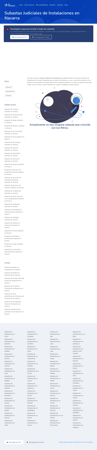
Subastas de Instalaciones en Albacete (9, 341)
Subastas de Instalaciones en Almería (9, 356)
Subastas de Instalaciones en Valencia (78, 403)
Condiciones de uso (79, 442)
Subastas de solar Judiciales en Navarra (14, 138)
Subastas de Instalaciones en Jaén (55, 334)
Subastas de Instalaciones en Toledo (78, 395)
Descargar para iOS (20, 37)
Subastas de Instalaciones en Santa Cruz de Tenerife (78, 350)
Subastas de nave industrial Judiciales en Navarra (13, 132)
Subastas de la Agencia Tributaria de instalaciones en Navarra (13, 288)
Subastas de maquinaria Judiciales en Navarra (12, 205)
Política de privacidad (65, 442)
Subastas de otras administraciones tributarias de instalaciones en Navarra (14, 296)
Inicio (21, 5)
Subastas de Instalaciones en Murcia (55, 386)
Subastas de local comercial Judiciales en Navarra (13, 116)
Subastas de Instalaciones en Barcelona (9, 393)
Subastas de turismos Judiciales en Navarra (11, 149)
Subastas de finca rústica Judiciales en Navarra (12, 143)
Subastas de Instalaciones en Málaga (55, 371)
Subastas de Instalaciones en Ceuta (32, 349)
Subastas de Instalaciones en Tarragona (78, 381)
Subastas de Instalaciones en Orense (55, 400)
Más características (42, 5)
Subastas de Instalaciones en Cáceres (9, 415)
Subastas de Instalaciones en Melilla (55, 378)
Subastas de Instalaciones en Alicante (9, 349)
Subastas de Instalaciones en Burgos (9, 408)
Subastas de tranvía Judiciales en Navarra (14, 232)
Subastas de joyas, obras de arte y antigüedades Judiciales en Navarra (14, 198)
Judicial (8, 95)
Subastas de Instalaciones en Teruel (78, 388)
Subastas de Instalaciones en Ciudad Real (32, 356)
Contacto (60, 5)
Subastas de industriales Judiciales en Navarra (12, 154)
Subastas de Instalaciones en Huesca (32, 423)
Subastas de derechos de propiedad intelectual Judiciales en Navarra (12, 180)
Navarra (8, 87)
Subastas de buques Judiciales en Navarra (14, 165)
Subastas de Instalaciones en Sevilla (78, 366)
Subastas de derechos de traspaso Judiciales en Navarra (14, 186)
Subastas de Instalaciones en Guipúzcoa (32, 386)
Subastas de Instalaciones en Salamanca (78, 341)
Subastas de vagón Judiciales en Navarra (13, 245)
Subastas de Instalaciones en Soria (78, 373)
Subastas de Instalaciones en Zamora (78, 418)
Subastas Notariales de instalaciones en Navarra (12, 274)
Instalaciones (10, 91)
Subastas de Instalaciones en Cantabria (32, 334)
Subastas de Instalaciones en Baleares (9, 386)
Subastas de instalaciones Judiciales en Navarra (12, 192)
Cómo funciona (29, 5)
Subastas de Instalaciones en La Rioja (79, 334)
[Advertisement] (48, 59)
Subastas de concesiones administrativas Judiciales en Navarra (13, 252)
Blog (66, 5)
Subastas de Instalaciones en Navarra (55, 393)
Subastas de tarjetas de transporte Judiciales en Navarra (12, 225)
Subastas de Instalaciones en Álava (9, 334)
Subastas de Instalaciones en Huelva (32, 415)
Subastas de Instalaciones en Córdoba (32, 363)
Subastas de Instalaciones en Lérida (55, 356)
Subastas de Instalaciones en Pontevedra (55, 423)
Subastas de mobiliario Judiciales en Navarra (11, 219)
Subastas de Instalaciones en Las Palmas (56, 415)
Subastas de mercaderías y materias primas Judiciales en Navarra (13, 212)
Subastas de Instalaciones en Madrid (55, 363)
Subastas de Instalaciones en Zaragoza (78, 425)
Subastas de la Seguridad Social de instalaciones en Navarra (12, 304)
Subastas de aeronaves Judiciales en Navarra (12, 160)
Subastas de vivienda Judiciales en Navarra (11, 110)
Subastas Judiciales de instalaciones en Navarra (12, 268)
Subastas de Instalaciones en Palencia (55, 408)
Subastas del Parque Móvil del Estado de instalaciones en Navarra (14, 280)
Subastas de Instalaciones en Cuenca (32, 378)
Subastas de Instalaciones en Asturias (9, 363)
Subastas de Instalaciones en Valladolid (78, 410)
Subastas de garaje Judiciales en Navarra (13, 121)
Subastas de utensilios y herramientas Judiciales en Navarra (12, 238)
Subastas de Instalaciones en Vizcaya (9, 400)
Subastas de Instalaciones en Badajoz (9, 378)
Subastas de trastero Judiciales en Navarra (14, 127)
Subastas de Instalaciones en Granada (32, 400)
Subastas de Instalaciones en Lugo (55, 349)
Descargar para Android (41, 37)
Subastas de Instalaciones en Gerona (32, 393)
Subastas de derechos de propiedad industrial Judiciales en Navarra (14, 172)
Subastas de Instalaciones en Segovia (78, 358)
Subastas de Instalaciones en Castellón (32, 341)
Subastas (52, 5)
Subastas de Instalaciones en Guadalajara (32, 408)
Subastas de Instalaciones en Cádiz (9, 423)
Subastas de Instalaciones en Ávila (9, 371)
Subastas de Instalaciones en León (55, 341)
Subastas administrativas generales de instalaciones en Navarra (14, 312)
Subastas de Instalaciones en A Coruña (33, 371)
